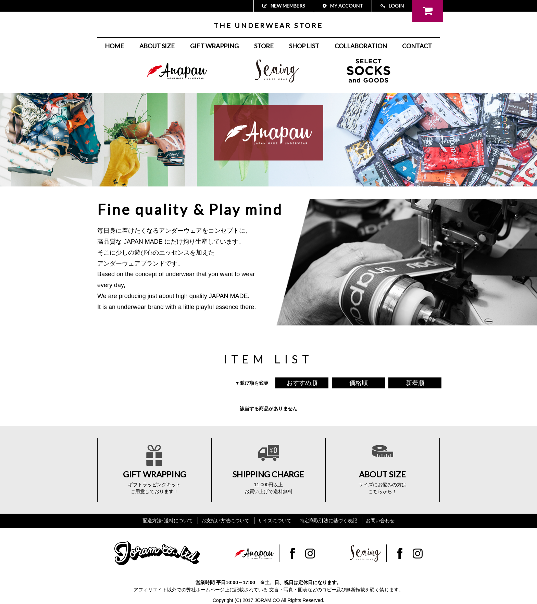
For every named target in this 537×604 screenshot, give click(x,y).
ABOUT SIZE (157, 46)
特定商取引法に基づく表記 (328, 520)
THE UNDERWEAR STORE (268, 25)
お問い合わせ (380, 520)
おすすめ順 (302, 383)
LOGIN (392, 6)
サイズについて (274, 520)
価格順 (358, 383)
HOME (114, 46)
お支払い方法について (225, 520)
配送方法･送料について (167, 520)
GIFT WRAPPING (214, 46)
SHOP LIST (304, 46)
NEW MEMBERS (283, 6)
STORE (264, 46)
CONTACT (417, 46)
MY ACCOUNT (343, 6)
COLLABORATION (361, 46)
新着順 (415, 383)
